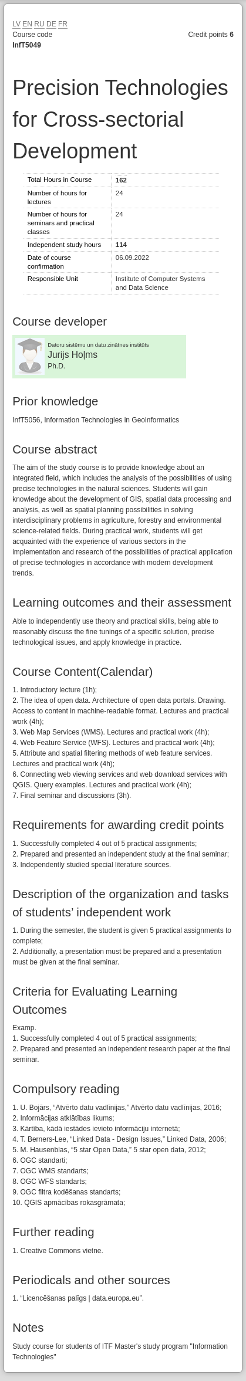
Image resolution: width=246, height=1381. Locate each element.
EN (27, 24)
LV (16, 24)
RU (39, 24)
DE (51, 24)
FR (63, 24)
